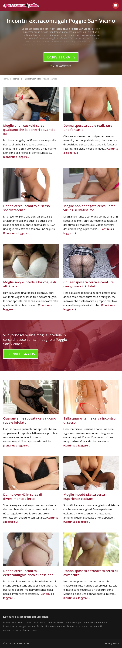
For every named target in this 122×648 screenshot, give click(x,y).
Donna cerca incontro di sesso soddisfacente (26, 208)
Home (16, 78)
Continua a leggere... (17, 157)
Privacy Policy (112, 643)
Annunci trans (30, 630)
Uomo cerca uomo (55, 626)
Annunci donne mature (95, 622)
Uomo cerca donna (35, 622)
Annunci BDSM (55, 622)
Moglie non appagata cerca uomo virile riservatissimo (89, 208)
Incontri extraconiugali (31, 78)
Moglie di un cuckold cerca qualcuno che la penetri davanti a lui (29, 129)
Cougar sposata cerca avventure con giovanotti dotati (88, 284)
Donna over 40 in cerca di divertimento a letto (22, 496)
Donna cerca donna (77, 626)
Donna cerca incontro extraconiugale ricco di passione (28, 573)
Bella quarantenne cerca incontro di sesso (89, 420)
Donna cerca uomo (13, 622)
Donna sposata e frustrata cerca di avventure (90, 573)
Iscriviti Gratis (61, 57)
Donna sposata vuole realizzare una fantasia (87, 127)
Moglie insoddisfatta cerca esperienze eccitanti (84, 496)
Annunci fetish (35, 626)
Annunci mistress (12, 630)
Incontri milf (96, 626)
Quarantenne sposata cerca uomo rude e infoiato (29, 420)
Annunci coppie (73, 622)
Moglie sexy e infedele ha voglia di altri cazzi (29, 284)
